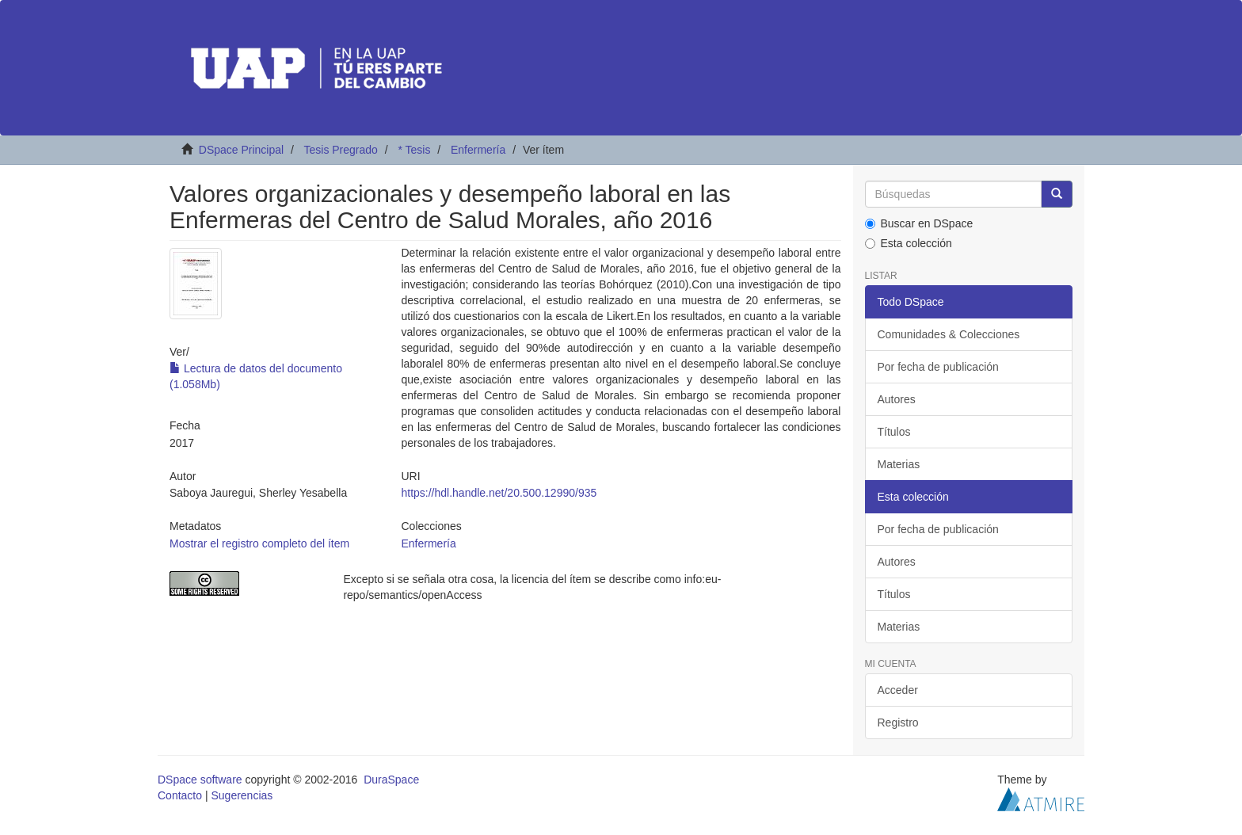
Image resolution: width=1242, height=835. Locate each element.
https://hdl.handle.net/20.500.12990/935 (498, 492)
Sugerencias (241, 795)
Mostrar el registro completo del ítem (259, 543)
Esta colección (908, 243)
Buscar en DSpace (919, 223)
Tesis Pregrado (340, 149)
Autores (897, 399)
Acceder (898, 690)
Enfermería (478, 149)
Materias (899, 464)
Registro (898, 722)
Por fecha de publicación (938, 366)
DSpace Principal (241, 149)
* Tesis (414, 149)
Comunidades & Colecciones (949, 334)
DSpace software (200, 779)
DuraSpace (391, 779)
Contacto (180, 795)
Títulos (894, 431)
